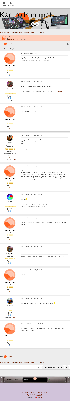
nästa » (66, 39)
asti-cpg (14, 159)
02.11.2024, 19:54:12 (31, 166)
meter (13, 317)
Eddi (10, 202)
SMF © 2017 (33, 393)
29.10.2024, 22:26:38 (29, 53)
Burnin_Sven (12, 39)
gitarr (13, 100)
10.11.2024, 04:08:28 (32, 323)
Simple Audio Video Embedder (35, 394)
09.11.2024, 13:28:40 (31, 218)
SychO (41, 397)
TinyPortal (31, 396)
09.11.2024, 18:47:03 (31, 298)
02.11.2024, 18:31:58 (31, 135)
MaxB (11, 89)
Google (60, 91)
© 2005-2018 (38, 396)
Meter (10, 306)
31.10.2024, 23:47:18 (31, 107)
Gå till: (39, 367)
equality (10, 254)
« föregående (59, 39)
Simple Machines (42, 393)
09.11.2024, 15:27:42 (31, 270)
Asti (10, 142)
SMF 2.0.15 (25, 393)
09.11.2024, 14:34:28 (31, 246)
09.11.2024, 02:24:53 (31, 194)
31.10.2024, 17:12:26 (31, 82)
